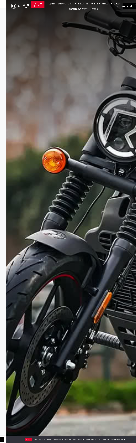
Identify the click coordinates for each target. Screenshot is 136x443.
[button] (130, 6)
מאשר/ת (22, 439)
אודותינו (88, 8)
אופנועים (109, 4)
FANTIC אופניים (93, 4)
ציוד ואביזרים (75, 4)
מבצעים (45, 3)
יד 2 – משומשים (58, 3)
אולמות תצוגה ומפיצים (72, 8)
